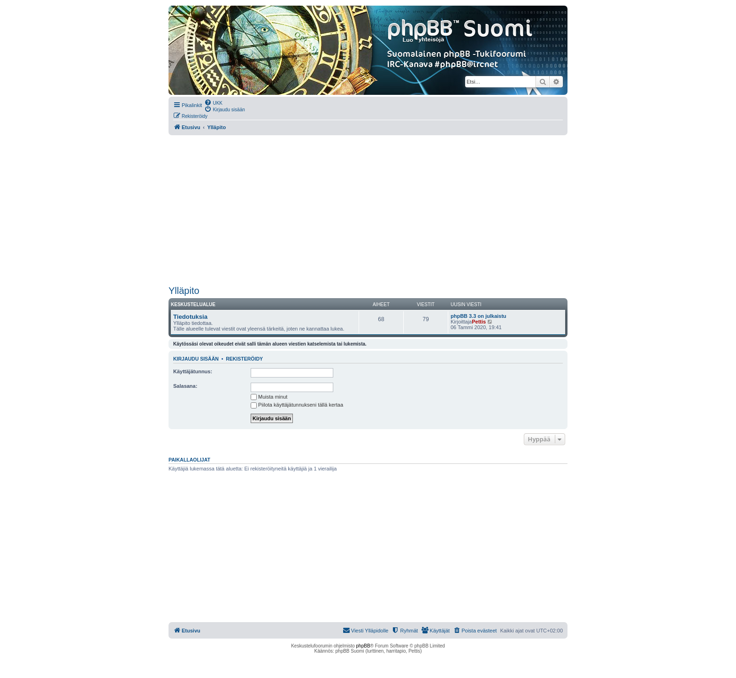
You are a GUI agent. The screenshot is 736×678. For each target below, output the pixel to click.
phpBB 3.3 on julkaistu (478, 316)
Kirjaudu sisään (196, 359)
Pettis (479, 321)
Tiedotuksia (190, 316)
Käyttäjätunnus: (192, 371)
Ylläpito (184, 290)
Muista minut (269, 397)
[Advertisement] (368, 210)
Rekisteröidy (244, 359)
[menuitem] (213, 102)
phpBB (363, 645)
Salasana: (185, 386)
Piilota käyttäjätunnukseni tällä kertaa (297, 405)
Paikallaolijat (189, 459)
